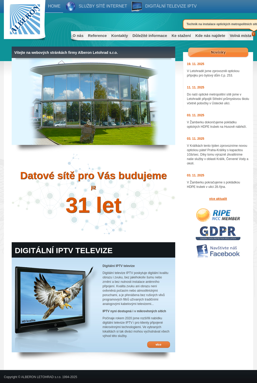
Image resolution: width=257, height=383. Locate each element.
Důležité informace (149, 35)
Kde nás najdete (210, 35)
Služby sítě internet (103, 6)
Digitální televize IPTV (171, 6)
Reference (97, 35)
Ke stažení (181, 35)
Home (54, 6)
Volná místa (240, 35)
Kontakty (119, 35)
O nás (78, 35)
